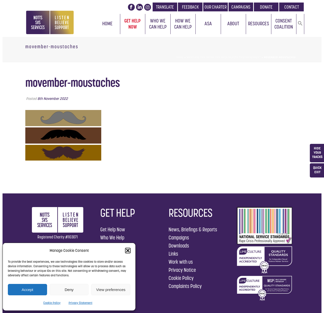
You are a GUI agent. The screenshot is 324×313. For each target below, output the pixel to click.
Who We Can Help (158, 23)
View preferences (111, 289)
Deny (69, 289)
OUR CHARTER (216, 7)
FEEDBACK (190, 7)
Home (107, 23)
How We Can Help (183, 23)
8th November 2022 (52, 98)
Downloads (179, 245)
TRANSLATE (165, 7)
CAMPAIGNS (240, 7)
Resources (258, 23)
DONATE (266, 7)
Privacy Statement (80, 303)
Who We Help (112, 237)
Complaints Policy (185, 286)
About (233, 23)
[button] (127, 250)
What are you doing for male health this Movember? (224, 57)
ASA (208, 23)
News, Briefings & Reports (193, 229)
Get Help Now (132, 23)
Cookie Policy (51, 303)
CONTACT (291, 7)
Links (173, 253)
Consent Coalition (283, 23)
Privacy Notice (182, 269)
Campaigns (179, 237)
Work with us (181, 261)
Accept (27, 289)
